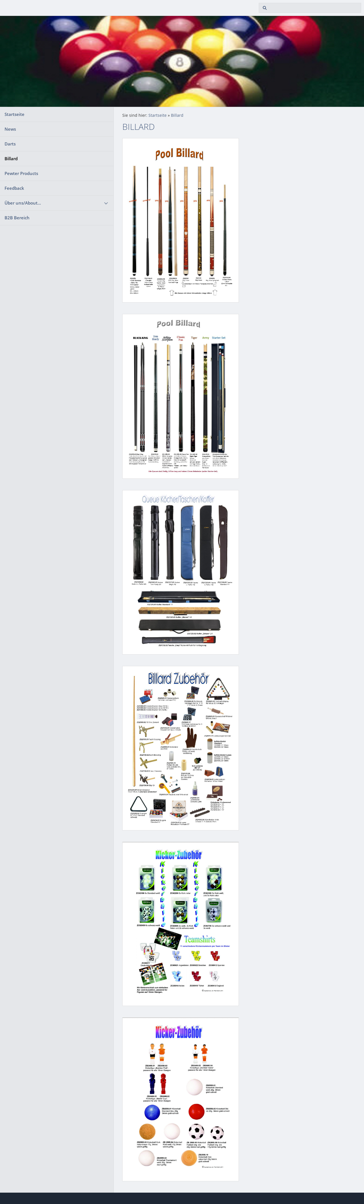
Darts (10, 144)
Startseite (14, 114)
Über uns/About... (23, 203)
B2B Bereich (17, 217)
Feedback (14, 188)
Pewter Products (21, 173)
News (10, 129)
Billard (11, 158)
